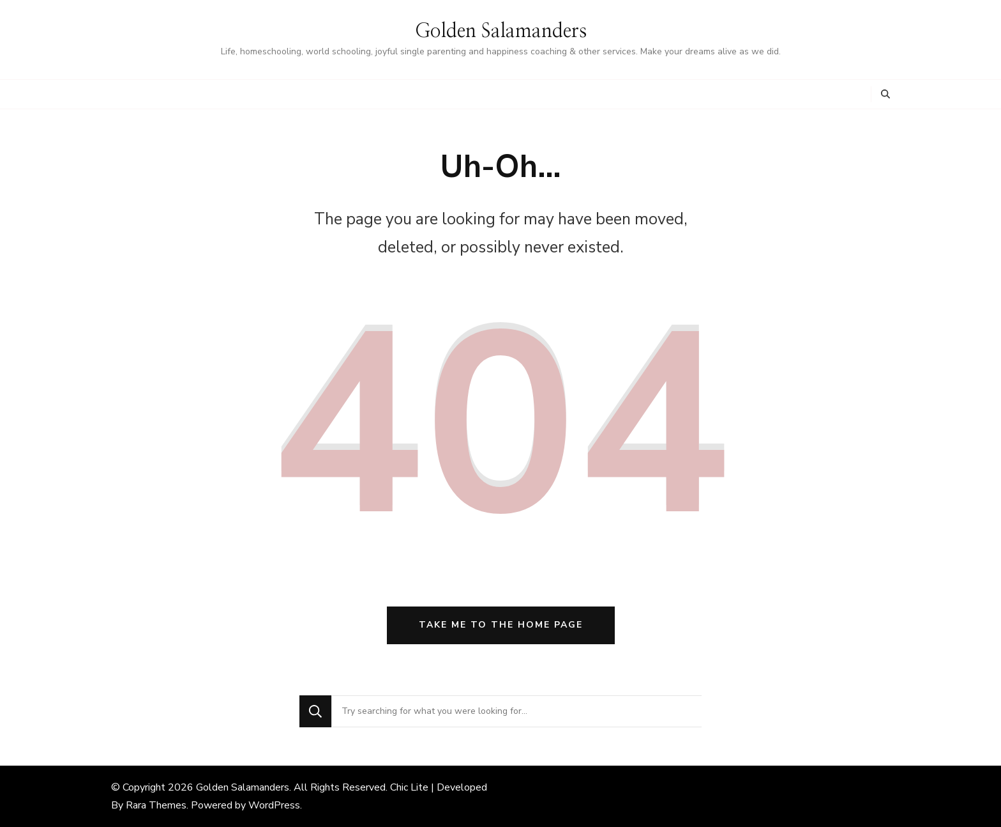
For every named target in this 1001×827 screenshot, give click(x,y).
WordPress (274, 805)
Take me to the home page (501, 625)
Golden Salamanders (501, 31)
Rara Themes (156, 805)
